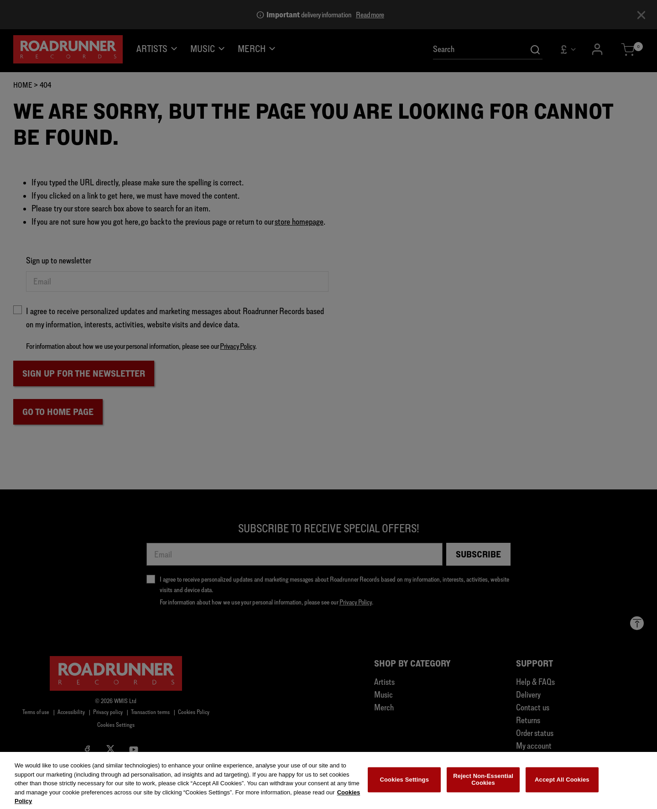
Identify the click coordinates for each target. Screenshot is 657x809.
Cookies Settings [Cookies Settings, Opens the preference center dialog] (404, 784)
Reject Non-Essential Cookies (483, 784)
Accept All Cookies (562, 784)
